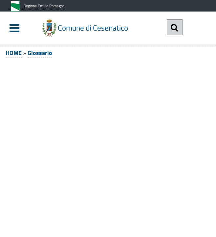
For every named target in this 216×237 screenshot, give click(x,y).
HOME (14, 52)
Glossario (40, 52)
